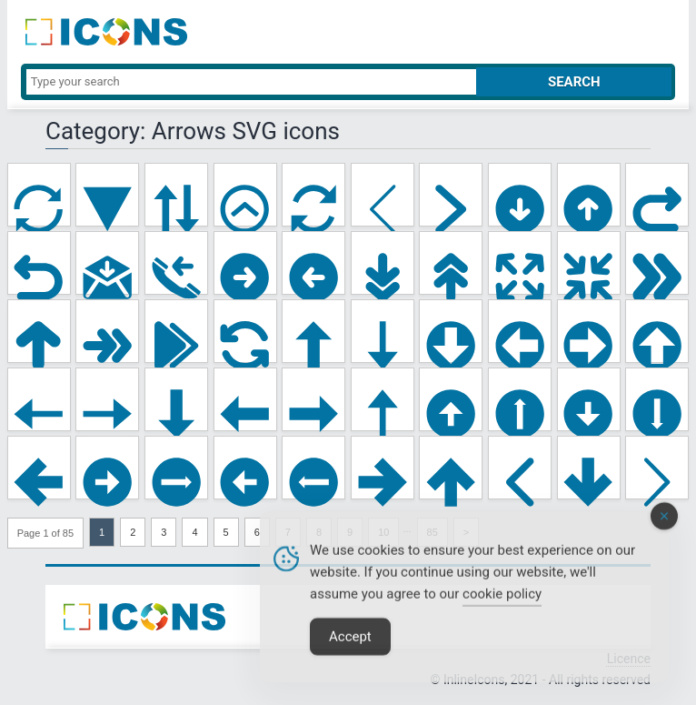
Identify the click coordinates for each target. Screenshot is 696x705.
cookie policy (502, 608)
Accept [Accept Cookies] (350, 651)
